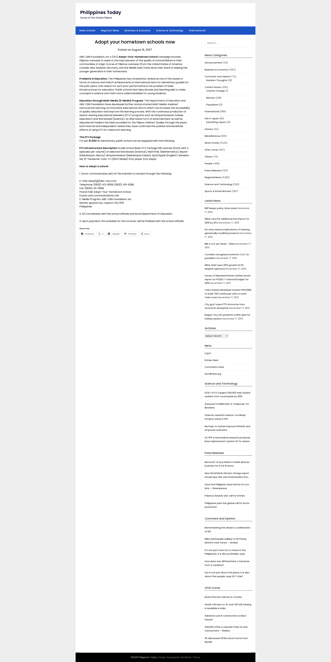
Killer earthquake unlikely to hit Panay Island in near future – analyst (225, 540)
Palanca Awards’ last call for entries (225, 495)
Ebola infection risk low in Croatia (223, 597)
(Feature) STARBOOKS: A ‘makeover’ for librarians (227, 405)
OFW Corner (211, 149)
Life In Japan (212, 118)
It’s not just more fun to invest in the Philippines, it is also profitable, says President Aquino (225, 552)
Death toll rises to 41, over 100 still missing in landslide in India (228, 606)
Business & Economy (138, 30)
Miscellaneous (213, 136)
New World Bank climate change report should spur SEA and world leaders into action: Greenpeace (227, 475)
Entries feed (211, 360)
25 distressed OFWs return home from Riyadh (226, 640)
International (197, 30)
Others (208, 156)
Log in (208, 353)
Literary (209, 129)
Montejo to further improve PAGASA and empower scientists (227, 428)
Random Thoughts (216, 80)
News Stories (87, 30)
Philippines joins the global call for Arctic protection (227, 505)
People (209, 163)
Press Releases (213, 170)
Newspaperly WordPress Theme (183, 657)
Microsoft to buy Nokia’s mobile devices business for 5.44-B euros (227, 463)
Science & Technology (169, 30)
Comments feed (214, 367)
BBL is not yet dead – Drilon (220, 243)
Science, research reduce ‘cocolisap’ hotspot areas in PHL (225, 416)
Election (210, 97)
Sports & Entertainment (218, 191)
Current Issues (213, 87)
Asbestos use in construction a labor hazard (225, 617)
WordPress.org (213, 373)
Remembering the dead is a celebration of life (227, 529)
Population (212, 104)
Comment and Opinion (218, 76)
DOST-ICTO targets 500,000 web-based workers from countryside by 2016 (227, 394)
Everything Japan (216, 122)
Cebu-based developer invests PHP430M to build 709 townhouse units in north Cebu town (228, 293)
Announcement (213, 62)
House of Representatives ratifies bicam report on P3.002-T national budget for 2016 (228, 279)
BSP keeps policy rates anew (221, 208)
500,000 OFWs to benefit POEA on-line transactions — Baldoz (226, 628)
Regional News (110, 30)
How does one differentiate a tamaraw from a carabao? (227, 563)
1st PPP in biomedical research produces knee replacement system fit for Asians (227, 439)
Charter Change (215, 90)
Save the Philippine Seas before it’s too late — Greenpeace (227, 486)
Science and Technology (219, 184)
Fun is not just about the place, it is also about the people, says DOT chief (227, 574)
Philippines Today (100, 12)
